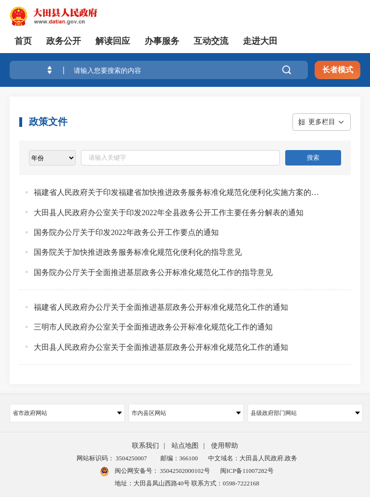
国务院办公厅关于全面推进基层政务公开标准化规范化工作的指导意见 (153, 272)
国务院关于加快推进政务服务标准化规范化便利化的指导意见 (138, 252)
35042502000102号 (184, 470)
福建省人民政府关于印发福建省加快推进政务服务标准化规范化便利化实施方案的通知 (176, 192)
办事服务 (162, 41)
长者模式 (337, 70)
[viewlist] (52, 158)
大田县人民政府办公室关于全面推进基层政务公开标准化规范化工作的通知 (161, 347)
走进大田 (260, 41)
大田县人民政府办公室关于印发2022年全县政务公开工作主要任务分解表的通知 (169, 212)
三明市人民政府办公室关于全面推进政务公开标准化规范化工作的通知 (153, 327)
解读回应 (112, 41)
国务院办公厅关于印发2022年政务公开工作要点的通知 (126, 232)
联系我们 (145, 445)
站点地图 (185, 445)
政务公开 (63, 41)
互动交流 (211, 41)
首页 (23, 41)
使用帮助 (224, 445)
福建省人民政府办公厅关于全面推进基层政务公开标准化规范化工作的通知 (161, 307)
